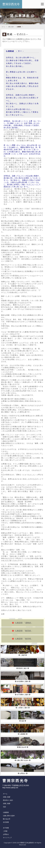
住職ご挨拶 (11, 26)
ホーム (3, 26)
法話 (4, 807)
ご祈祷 (5, 831)
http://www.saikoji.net (10, 788)
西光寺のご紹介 (8, 800)
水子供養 (6, 828)
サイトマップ (7, 837)
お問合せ (6, 834)
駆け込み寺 (6, 819)
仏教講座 (6, 812)
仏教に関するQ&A (9, 816)
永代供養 (6, 822)
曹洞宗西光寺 (11, 4)
